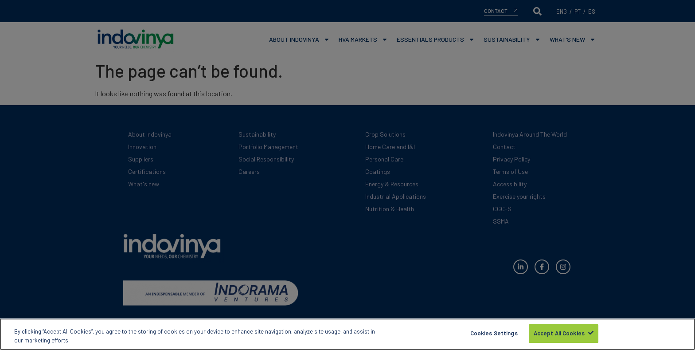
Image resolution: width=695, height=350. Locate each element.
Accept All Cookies (559, 334)
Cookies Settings (494, 334)
